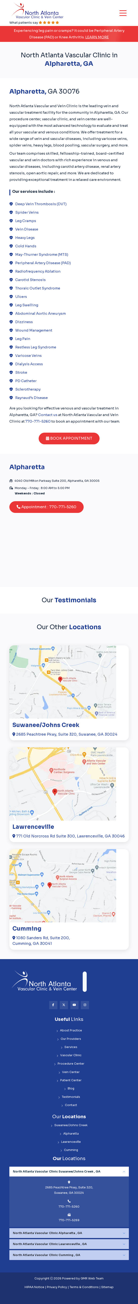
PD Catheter (26, 381)
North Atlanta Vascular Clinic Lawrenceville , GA (50, 1244)
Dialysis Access (29, 364)
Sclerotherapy (28, 389)
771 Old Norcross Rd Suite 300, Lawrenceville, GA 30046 (68, 836)
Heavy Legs (25, 237)
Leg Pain (22, 338)
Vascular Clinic (69, 1055)
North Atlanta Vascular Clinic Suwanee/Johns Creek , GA (57, 1171)
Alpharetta (69, 1134)
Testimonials (69, 1097)
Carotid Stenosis (30, 280)
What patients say (34, 23)
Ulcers (21, 296)
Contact (69, 1105)
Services (69, 1047)
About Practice (69, 1031)
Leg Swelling (26, 305)
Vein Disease (26, 229)
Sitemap (107, 1287)
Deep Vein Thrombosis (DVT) (41, 204)
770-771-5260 (38, 421)
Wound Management (33, 330)
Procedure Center (69, 1064)
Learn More (97, 37)
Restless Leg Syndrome (35, 347)
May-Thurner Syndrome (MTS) (41, 254)
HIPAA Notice (34, 1287)
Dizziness (24, 322)
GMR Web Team (92, 1278)
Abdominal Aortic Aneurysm (40, 313)
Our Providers (69, 1039)
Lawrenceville (33, 827)
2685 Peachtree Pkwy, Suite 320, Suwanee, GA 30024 (64, 734)
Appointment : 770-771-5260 (46, 506)
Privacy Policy (57, 1287)
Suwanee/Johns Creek (45, 725)
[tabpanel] (69, 1197)
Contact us (47, 415)
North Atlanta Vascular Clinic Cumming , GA (46, 1255)
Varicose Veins (28, 355)
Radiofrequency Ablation (37, 271)
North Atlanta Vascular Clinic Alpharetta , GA (47, 1233)
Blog (69, 1089)
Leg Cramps (25, 221)
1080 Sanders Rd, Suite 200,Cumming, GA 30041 (41, 940)
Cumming (26, 928)
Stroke (21, 372)
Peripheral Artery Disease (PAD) (43, 263)
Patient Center (69, 1080)
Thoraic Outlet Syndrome (37, 288)
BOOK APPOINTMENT (69, 438)
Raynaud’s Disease (31, 397)
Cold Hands (25, 246)
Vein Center (69, 1072)
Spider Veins (27, 212)
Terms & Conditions (84, 1287)
